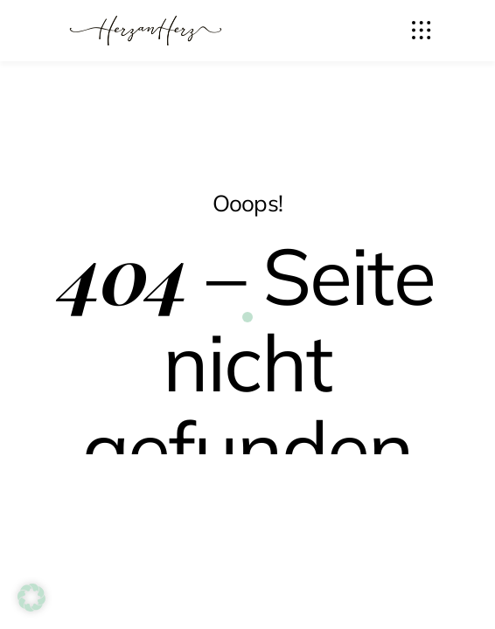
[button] (31, 597)
